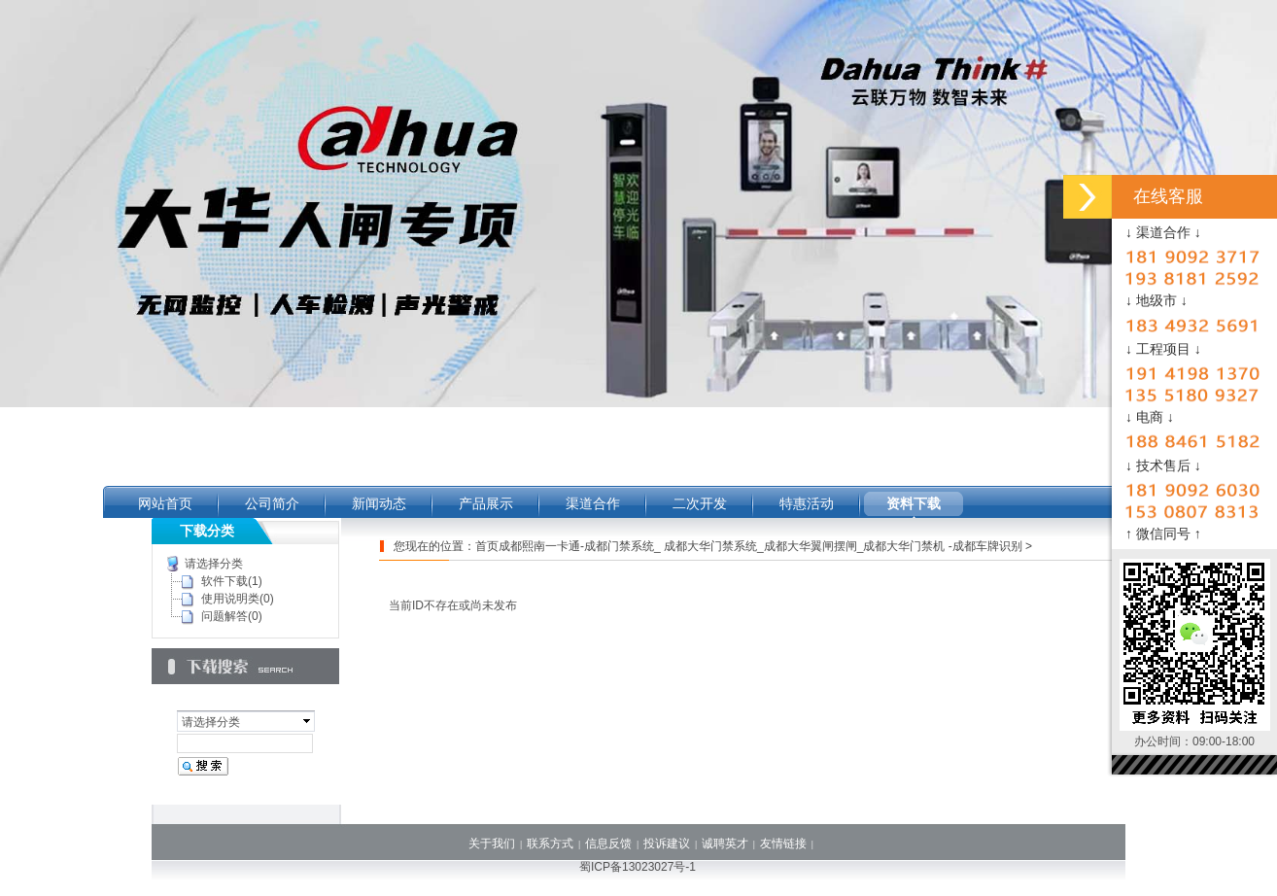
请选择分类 (214, 563)
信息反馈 (608, 843)
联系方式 (550, 843)
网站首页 (165, 503)
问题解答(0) (231, 616)
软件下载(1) (231, 581)
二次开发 (700, 503)
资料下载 (913, 503)
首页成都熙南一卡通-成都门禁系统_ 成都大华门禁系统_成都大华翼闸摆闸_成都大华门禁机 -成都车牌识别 (748, 546)
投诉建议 (666, 843)
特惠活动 (806, 503)
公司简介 (272, 503)
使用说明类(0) (237, 598)
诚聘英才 (725, 843)
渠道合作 (593, 503)
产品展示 (486, 503)
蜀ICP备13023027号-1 (637, 867)
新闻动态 (379, 503)
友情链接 (783, 843)
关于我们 (491, 843)
